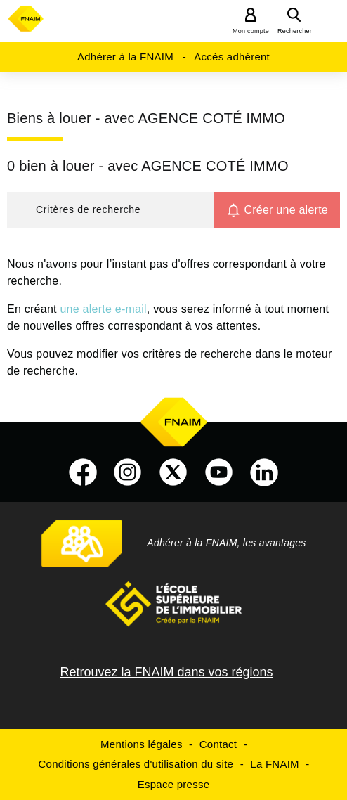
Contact (218, 744)
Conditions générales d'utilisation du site (136, 764)
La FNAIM (274, 764)
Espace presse (173, 784)
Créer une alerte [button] (286, 210)
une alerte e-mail (103, 309)
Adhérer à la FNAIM (125, 57)
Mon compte (251, 30)
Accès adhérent (232, 57)
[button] (110, 210)
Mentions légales (141, 744)
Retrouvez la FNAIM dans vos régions (166, 672)
